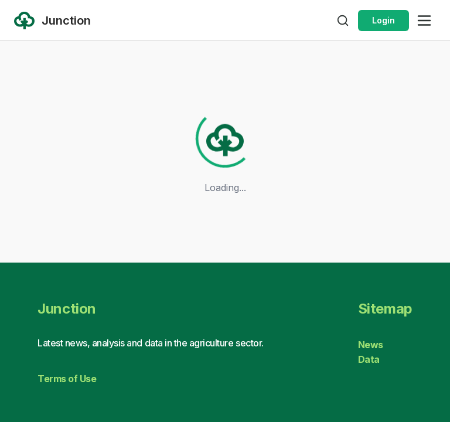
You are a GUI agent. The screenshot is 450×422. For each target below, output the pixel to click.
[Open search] (342, 20)
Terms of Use (67, 378)
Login (383, 20)
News (370, 344)
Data (369, 359)
